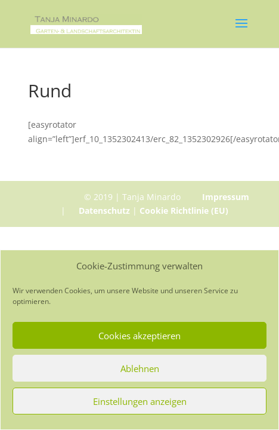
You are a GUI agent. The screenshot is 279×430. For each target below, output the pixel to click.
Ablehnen (139, 368)
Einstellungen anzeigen (140, 401)
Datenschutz (104, 210)
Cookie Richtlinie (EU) (184, 210)
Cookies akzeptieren (139, 336)
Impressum (225, 196)
